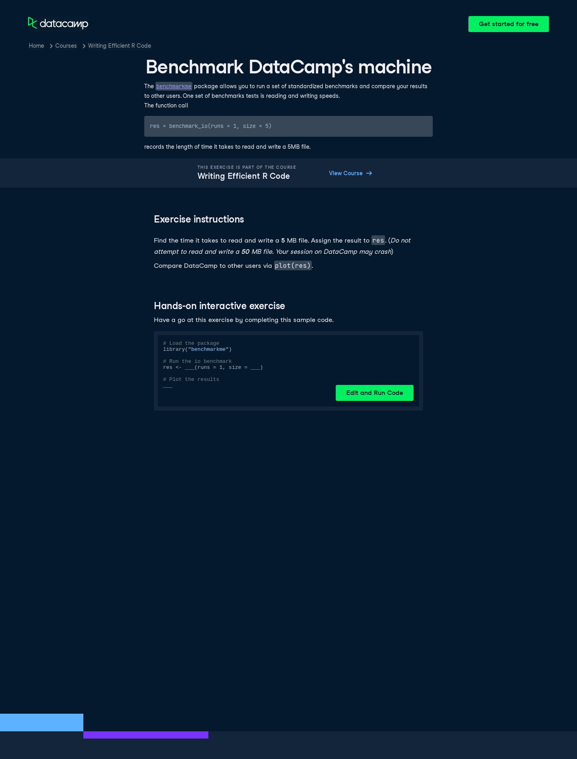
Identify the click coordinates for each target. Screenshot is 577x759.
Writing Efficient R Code (119, 46)
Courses (66, 46)
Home (36, 46)
